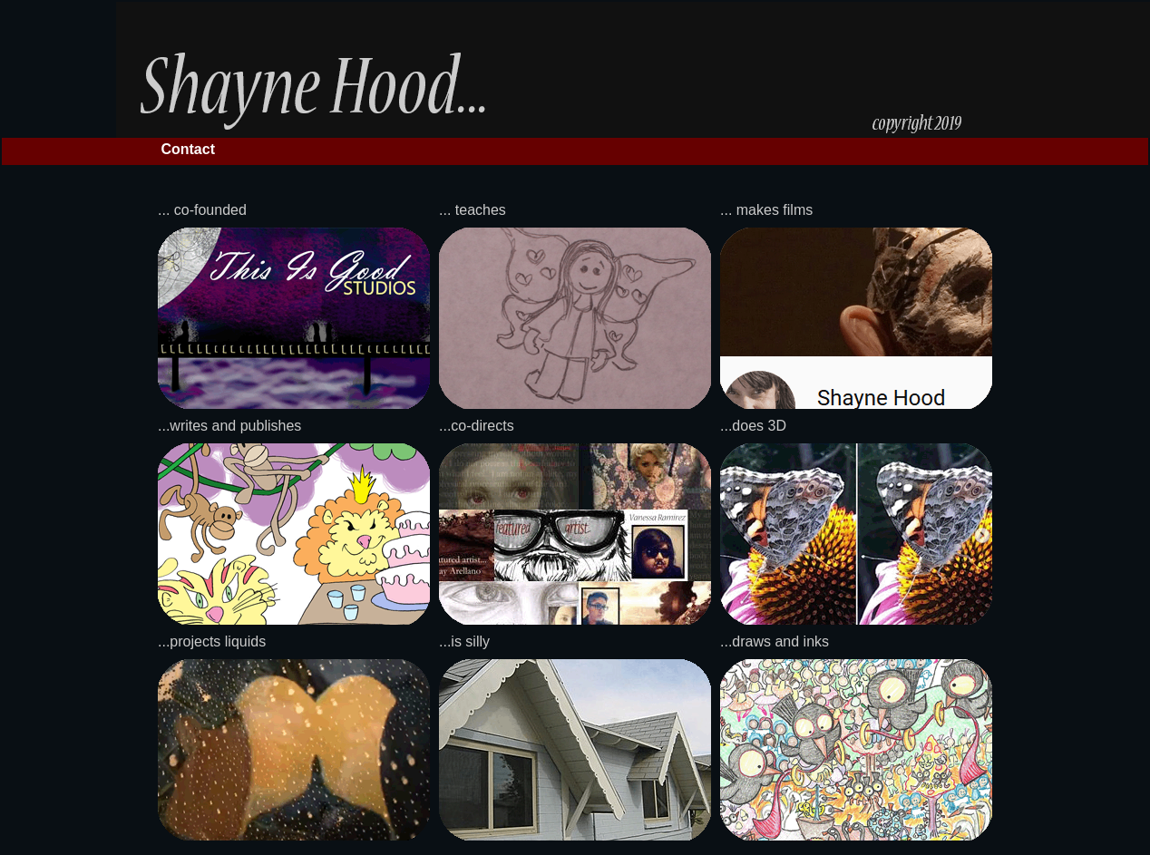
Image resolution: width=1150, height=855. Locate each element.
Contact (188, 149)
